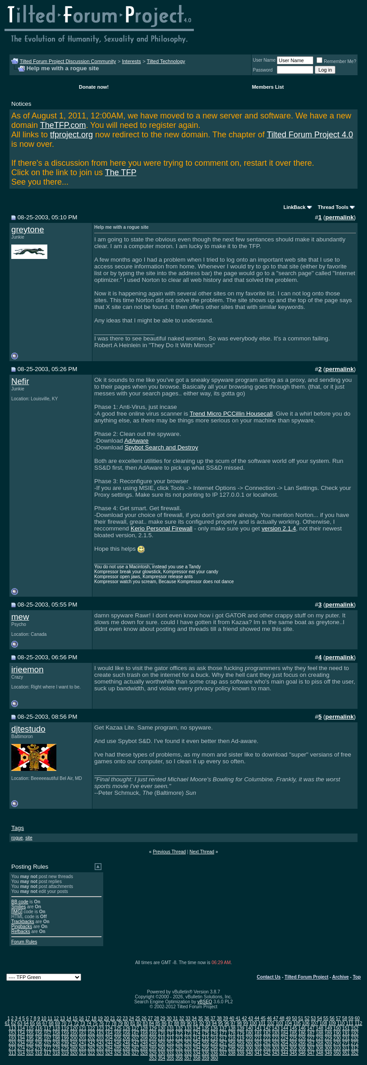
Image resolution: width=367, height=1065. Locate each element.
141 (258, 1028)
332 (179, 1053)
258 (232, 1043)
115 (30, 1028)
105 (297, 1023)
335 (205, 1053)
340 (249, 1053)
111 (349, 1023)
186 (302, 1033)
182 (267, 1033)
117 (47, 1028)
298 (232, 1048)
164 (109, 1033)
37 (213, 1018)
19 (99, 1018)
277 (47, 1048)
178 (232, 1033)
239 (65, 1043)
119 (65, 1028)
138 (232, 1028)
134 (197, 1028)
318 (56, 1053)
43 (250, 1018)
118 (56, 1028)
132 (179, 1028)
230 (337, 1038)
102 (271, 1023)
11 (49, 1018)
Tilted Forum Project (306, 976)
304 (285, 1048)
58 (344, 1018)
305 (293, 1048)
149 (328, 1028)
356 (179, 1058)
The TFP (121, 172)
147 (311, 1028)
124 (109, 1028)
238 (56, 1043)
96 (226, 1023)
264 (285, 1043)
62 (13, 1023)
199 (65, 1038)
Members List (268, 87)
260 (249, 1043)
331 (170, 1053)
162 (91, 1033)
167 (135, 1033)
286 (126, 1048)
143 (276, 1028)
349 (328, 1053)
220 (249, 1038)
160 (74, 1033)
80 (126, 1023)
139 (240, 1028)
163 (100, 1033)
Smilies (18, 906)
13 (62, 1018)
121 (83, 1028)
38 (219, 1018)
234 (21, 1043)
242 (91, 1043)
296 (214, 1048)
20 (106, 1018)
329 (153, 1053)
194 (21, 1038)
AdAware (136, 440)
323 (100, 1053)
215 (205, 1038)
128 (144, 1028)
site (28, 837)
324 (109, 1053)
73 (82, 1023)
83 (145, 1023)
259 (240, 1043)
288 (144, 1048)
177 (223, 1033)
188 (319, 1033)
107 (314, 1023)
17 (87, 1018)
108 (323, 1023)
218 (232, 1038)
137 (223, 1028)
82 (139, 1023)
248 (144, 1043)
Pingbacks (21, 926)
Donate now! (94, 87)
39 (225, 1018)
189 (328, 1033)
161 (83, 1033)
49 (288, 1018)
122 (91, 1028)
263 (276, 1043)
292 (179, 1048)
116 (38, 1028)
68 (51, 1023)
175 (205, 1033)
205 (118, 1038)
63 (19, 1023)
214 (197, 1038)
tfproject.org (71, 134)
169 (153, 1033)
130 (161, 1028)
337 (223, 1053)
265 (293, 1043)
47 (275, 1018)
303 (276, 1048)
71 (70, 1023)
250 (161, 1043)
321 (83, 1053)
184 (285, 1033)
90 (189, 1023)
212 (179, 1038)
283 (100, 1048)
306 (302, 1048)
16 (81, 1018)
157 (47, 1033)
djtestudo (28, 729)
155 (30, 1033)
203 (100, 1038)
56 (332, 1018)
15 (75, 1018)
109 (332, 1023)
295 (205, 1048)
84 (151, 1023)
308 (319, 1048)
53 (313, 1018)
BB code (19, 901)
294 (197, 1048)
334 (197, 1053)
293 (188, 1048)
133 (188, 1028)
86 (163, 1023)
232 (354, 1038)
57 (338, 1018)
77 (107, 1023)
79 (120, 1023)
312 (354, 1048)
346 (302, 1053)
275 (30, 1048)
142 (267, 1028)
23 (125, 1018)
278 (56, 1048)
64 (25, 1023)
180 (249, 1033)
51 (300, 1018)
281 (83, 1048)
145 (293, 1028)
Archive (340, 976)
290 (161, 1048)
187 (311, 1033)
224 (285, 1038)
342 (267, 1053)
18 (94, 1018)
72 (76, 1023)
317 (47, 1053)
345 (293, 1053)
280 (74, 1048)
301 (258, 1048)
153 (12, 1033)
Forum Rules (24, 941)
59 (351, 1018)
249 (153, 1043)
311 (346, 1048)
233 (12, 1043)
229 (328, 1038)
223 (276, 1038)
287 (135, 1048)
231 (346, 1038)
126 (126, 1028)
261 (258, 1043)
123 (100, 1028)
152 (354, 1028)
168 (144, 1033)
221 (258, 1038)
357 (188, 1058)
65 (32, 1023)
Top (357, 976)
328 (144, 1053)
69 (57, 1023)
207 (135, 1038)
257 (223, 1043)
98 (239, 1023)
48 (282, 1018)
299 (240, 1048)
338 (232, 1053)
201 (83, 1038)
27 (150, 1018)
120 (74, 1028)
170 (161, 1033)
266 (302, 1043)
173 (188, 1033)
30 (168, 1018)
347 (311, 1053)
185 (293, 1033)
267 (311, 1043)
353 (153, 1058)
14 (68, 1018)
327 (135, 1053)
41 (237, 1018)
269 (328, 1043)
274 (21, 1048)
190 (337, 1033)
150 (337, 1028)
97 (232, 1023)
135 (205, 1028)
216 (214, 1038)
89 (182, 1023)
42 (244, 1018)
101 (262, 1023)
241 (83, 1043)
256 (214, 1043)
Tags (17, 828)
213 (188, 1038)
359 (205, 1058)
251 (170, 1043)
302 (267, 1048)
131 (170, 1028)
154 (21, 1033)
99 (245, 1023)
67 (44, 1023)
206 (126, 1038)
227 (311, 1038)
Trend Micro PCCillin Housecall (231, 413)
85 (157, 1023)
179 (240, 1033)
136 (214, 1028)
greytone (27, 229)
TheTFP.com (63, 125)
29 (163, 1018)
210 (161, 1038)
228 (319, 1038)
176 (214, 1033)
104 (288, 1023)
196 (38, 1038)
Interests (131, 61)
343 (276, 1053)
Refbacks (20, 931)
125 (118, 1028)
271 (346, 1043)
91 (195, 1023)
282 (91, 1048)
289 (153, 1048)
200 (74, 1038)
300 (249, 1048)
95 (220, 1023)
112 (358, 1023)
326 (126, 1053)
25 (137, 1018)
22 (118, 1018)
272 (354, 1043)
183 (276, 1033)
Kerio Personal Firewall (162, 528)
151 (346, 1028)
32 (181, 1018)
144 (285, 1028)
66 (38, 1023)
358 (197, 1058)
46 (269, 1018)
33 (187, 1018)
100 (253, 1023)
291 (170, 1048)
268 (319, 1043)
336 (214, 1053)
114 (21, 1028)
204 (109, 1038)
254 (197, 1043)
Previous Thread (169, 851)
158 (56, 1033)
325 (118, 1053)
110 (341, 1023)
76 (101, 1023)
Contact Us (269, 976)
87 (170, 1023)
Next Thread (201, 851)
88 (176, 1023)
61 (7, 1023)
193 (12, 1038)
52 (306, 1018)
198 (56, 1038)
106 (306, 1023)
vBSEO (204, 1001)
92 (201, 1023)
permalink (340, 217)
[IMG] (16, 911)
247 (135, 1043)
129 (153, 1028)
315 (30, 1053)
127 (135, 1028)
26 (144, 1018)
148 (319, 1028)
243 (100, 1043)
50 (294, 1018)
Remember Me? (336, 61)
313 (12, 1053)
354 (161, 1058)
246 (126, 1043)
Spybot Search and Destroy (161, 447)
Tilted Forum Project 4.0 (310, 134)
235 (30, 1043)
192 (354, 1033)
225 (293, 1038)
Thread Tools (333, 207)
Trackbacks (22, 921)
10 (43, 1018)
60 (357, 1018)
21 (112, 1018)
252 (179, 1043)
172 (179, 1033)
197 (47, 1038)
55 (325, 1018)
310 (337, 1048)
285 (118, 1048)
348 (319, 1053)
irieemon (27, 669)
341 (258, 1053)
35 (200, 1018)
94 (214, 1023)
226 (302, 1038)
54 (319, 1018)
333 (188, 1053)
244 (109, 1043)
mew (20, 616)
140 (249, 1028)
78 (113, 1023)
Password (263, 70)
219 (240, 1038)
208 (144, 1038)
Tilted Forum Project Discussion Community (68, 61)
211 (170, 1038)
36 (206, 1018)
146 (302, 1028)
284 (109, 1048)
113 (12, 1028)
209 (153, 1038)
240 (74, 1043)
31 (175, 1018)
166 (126, 1033)
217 (223, 1038)
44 (256, 1018)
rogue (17, 837)
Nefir (20, 381)
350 (337, 1053)
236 (38, 1043)
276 (38, 1048)
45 (263, 1018)
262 (267, 1043)
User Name (264, 60)
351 (346, 1053)
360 (214, 1058)
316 (38, 1053)
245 (118, 1043)
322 (91, 1053)
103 (279, 1023)
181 (258, 1033)
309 (328, 1048)
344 (285, 1053)
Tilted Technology (166, 61)
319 (65, 1053)
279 (65, 1048)
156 (38, 1033)
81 (132, 1023)
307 (311, 1048)
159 (65, 1033)
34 (194, 1018)
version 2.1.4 (278, 528)
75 (94, 1023)
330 (161, 1053)
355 (170, 1058)
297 (223, 1048)
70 (63, 1023)
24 (131, 1018)
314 (21, 1053)
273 (12, 1048)
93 (208, 1023)
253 (188, 1043)
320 (74, 1053)
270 (337, 1043)
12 (56, 1018)
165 (118, 1033)
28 (156, 1018)
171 (170, 1033)
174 (197, 1033)
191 (346, 1033)
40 (231, 1018)
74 (88, 1023)
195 (30, 1038)
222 (267, 1038)
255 (205, 1043)
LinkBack (295, 207)
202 (91, 1038)
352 (354, 1053)
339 (240, 1053)
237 (47, 1043)
